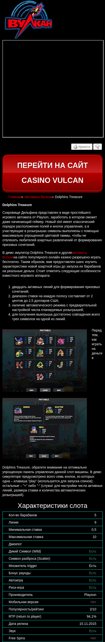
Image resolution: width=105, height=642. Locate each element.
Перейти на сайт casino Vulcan (52, 173)
